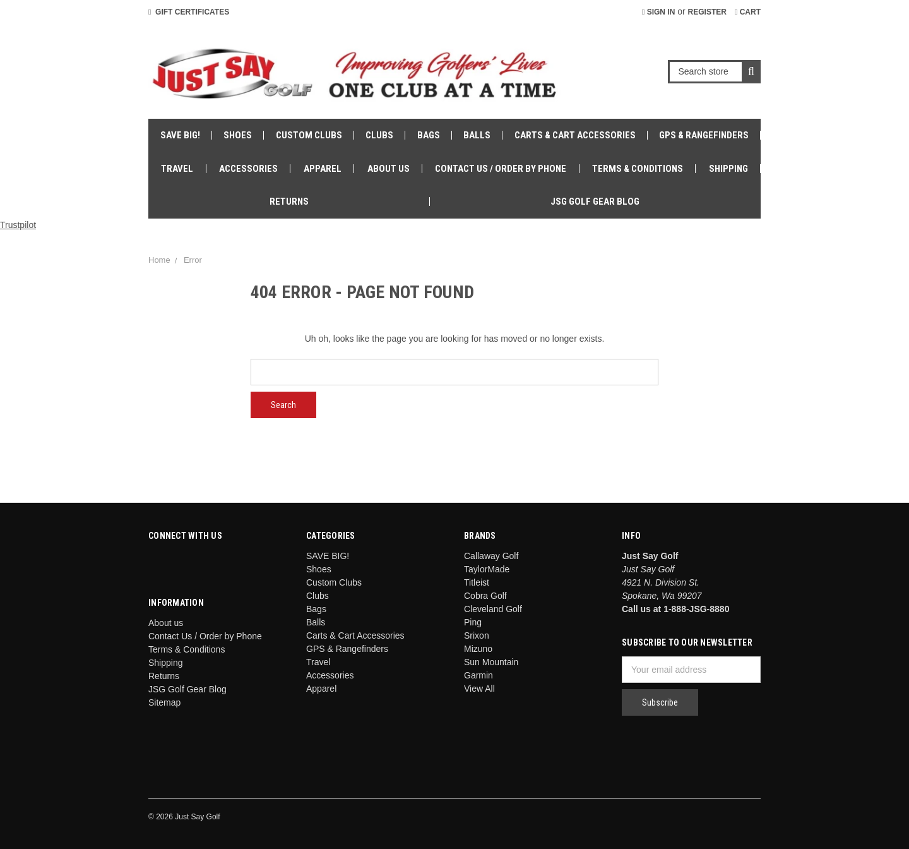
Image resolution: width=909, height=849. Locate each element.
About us (388, 168)
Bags (428, 135)
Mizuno (478, 649)
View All (479, 688)
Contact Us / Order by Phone (500, 168)
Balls (476, 135)
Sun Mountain (491, 662)
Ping (473, 622)
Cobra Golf (485, 596)
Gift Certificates (188, 12)
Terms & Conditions (637, 168)
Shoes (237, 135)
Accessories (248, 168)
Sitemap (164, 702)
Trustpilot (18, 225)
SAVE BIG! (180, 135)
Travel (177, 168)
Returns (289, 201)
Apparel (323, 168)
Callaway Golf (491, 556)
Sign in (658, 12)
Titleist (476, 582)
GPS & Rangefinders (704, 135)
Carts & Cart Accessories (575, 135)
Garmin (478, 675)
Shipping (728, 168)
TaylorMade (486, 569)
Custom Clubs (309, 135)
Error (193, 260)
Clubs (379, 135)
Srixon (476, 635)
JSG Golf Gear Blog (594, 201)
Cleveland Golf (493, 609)
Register (707, 12)
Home (159, 260)
